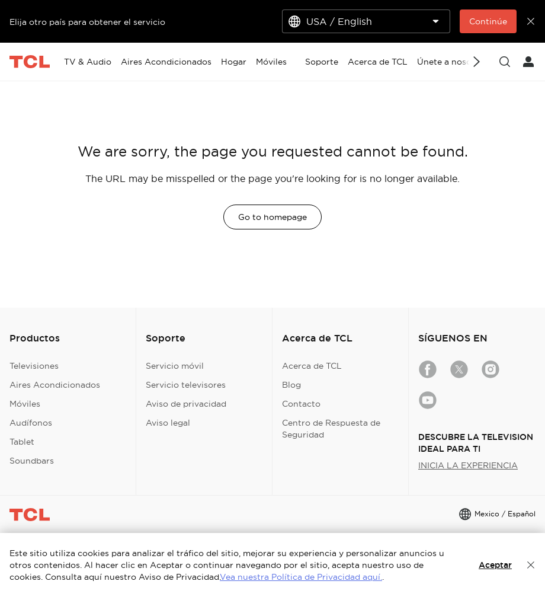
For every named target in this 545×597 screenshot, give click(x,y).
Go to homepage (272, 217)
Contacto (301, 403)
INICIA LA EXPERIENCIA (468, 465)
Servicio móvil (175, 365)
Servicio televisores (186, 384)
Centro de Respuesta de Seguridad (331, 428)
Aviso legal (168, 422)
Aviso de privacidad (186, 403)
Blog (291, 384)
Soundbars (31, 460)
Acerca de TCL (312, 365)
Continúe (488, 21)
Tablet (21, 441)
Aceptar (495, 565)
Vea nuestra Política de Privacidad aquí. (301, 577)
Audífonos (30, 422)
